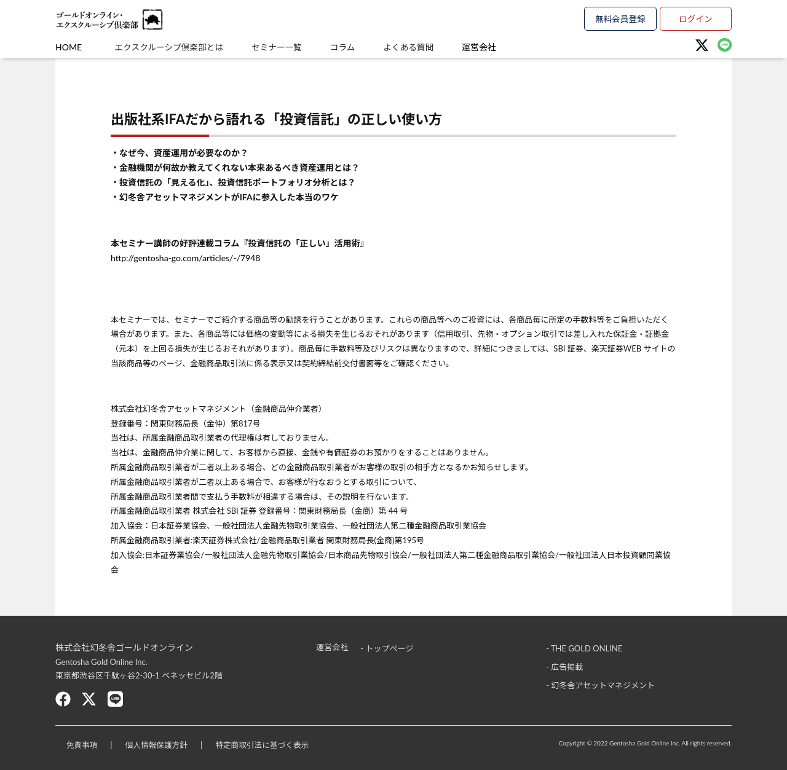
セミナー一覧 (284, 47)
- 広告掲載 (564, 666)
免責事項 (84, 745)
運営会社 (503, 47)
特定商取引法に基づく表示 (273, 745)
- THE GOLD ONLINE (584, 647)
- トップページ (386, 647)
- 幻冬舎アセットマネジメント (600, 684)
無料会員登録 (620, 18)
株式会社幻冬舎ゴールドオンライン (124, 647)
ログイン (695, 18)
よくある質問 (428, 47)
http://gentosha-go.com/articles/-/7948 (185, 258)
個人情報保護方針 (162, 745)
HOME (68, 47)
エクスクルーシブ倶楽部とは (170, 47)
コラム (357, 47)
